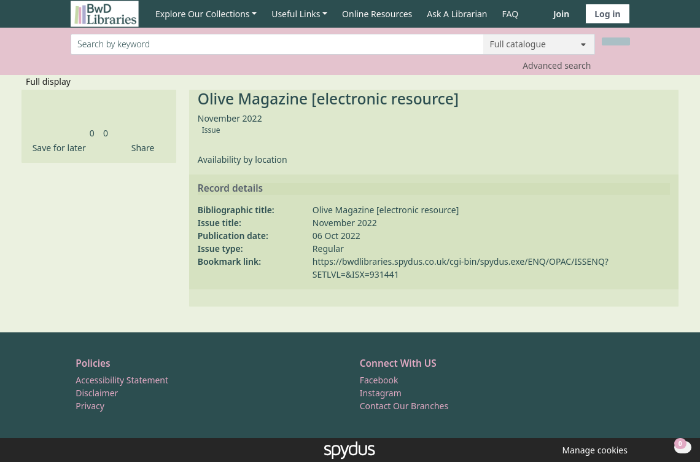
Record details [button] (230, 188)
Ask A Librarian (457, 14)
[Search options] (539, 44)
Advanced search (557, 65)
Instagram (381, 393)
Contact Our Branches (404, 406)
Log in (607, 14)
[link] (92, 133)
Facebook (379, 380)
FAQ (510, 14)
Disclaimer (97, 393)
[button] (57, 147)
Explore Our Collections (202, 14)
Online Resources (377, 14)
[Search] (616, 41)
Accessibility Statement (122, 380)
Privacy (90, 406)
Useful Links (295, 14)
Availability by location (242, 159)
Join (561, 14)
